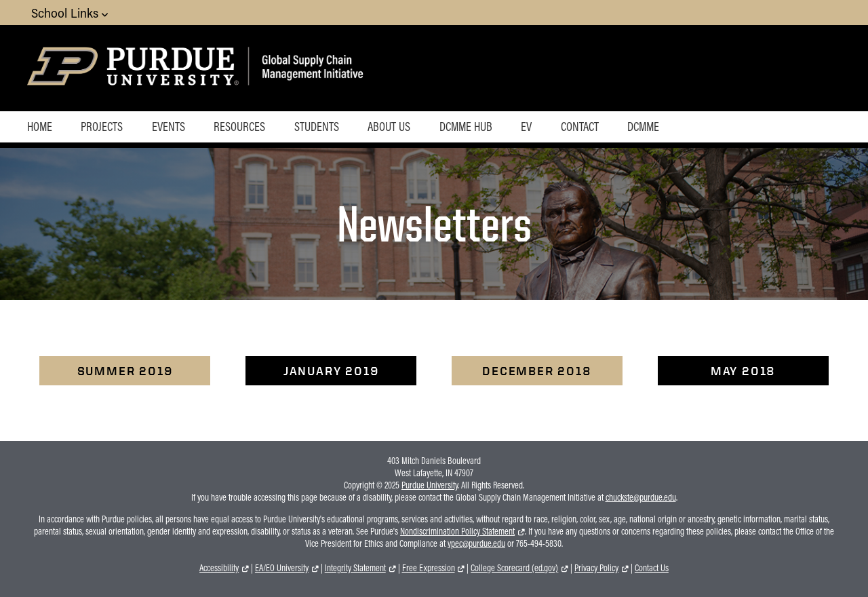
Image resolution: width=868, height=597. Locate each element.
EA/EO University (282, 568)
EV (526, 126)
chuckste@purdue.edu (641, 497)
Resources (239, 126)
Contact (580, 126)
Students (316, 126)
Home (39, 126)
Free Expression (428, 568)
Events (168, 126)
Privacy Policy (596, 568)
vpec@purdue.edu (476, 543)
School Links (69, 12)
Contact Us (652, 568)
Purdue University (429, 485)
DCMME (643, 126)
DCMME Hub (465, 126)
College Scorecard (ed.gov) (514, 568)
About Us (389, 126)
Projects (102, 126)
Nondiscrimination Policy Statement (457, 531)
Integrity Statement (355, 568)
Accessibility (219, 568)
